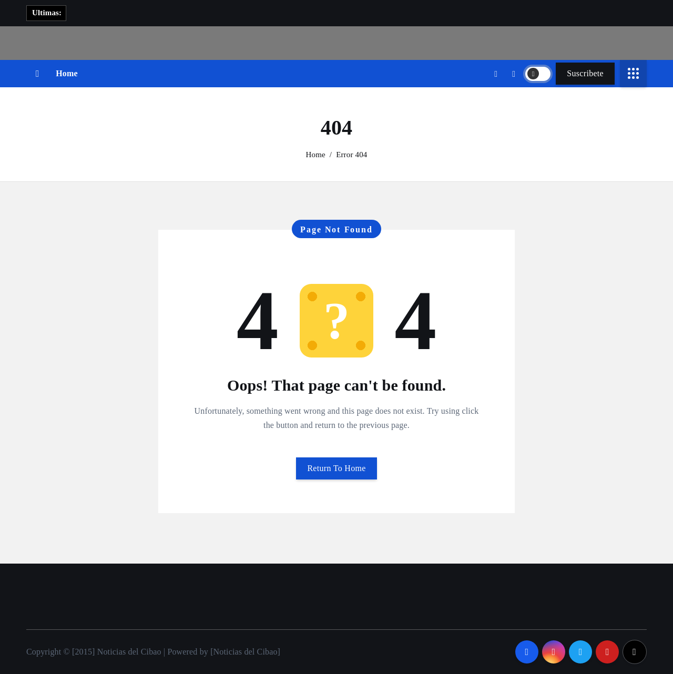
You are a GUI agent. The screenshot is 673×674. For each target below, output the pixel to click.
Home (67, 73)
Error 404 (351, 154)
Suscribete (585, 73)
